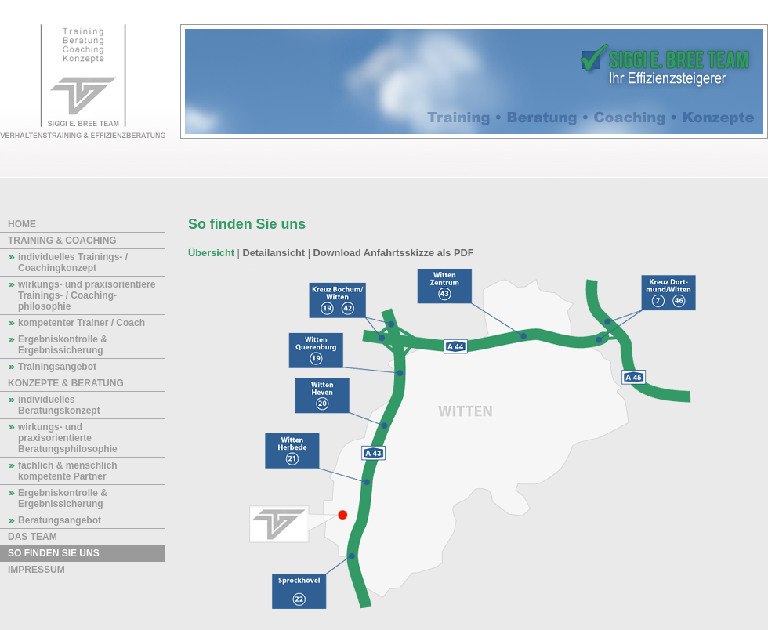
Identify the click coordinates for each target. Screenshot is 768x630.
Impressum (36, 569)
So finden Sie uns (54, 553)
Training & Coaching (62, 240)
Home (22, 224)
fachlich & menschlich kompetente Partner (68, 471)
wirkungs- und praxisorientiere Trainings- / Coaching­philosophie (86, 295)
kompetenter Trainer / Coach (81, 322)
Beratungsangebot (59, 520)
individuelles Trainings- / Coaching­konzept (73, 262)
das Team (32, 536)
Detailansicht (273, 253)
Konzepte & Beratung (66, 383)
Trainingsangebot (57, 366)
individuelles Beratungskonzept (59, 405)
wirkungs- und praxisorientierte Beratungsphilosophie (68, 438)
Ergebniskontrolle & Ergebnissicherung (62, 345)
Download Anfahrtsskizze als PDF (393, 253)
